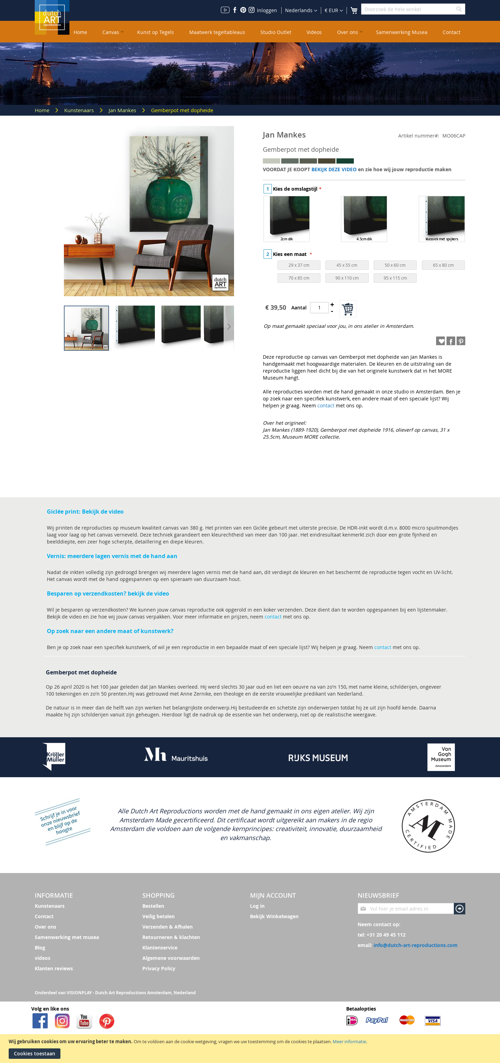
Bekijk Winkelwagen (274, 916)
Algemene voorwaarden (171, 958)
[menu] (267, 31)
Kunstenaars (79, 110)
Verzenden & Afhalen (167, 926)
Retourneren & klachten (171, 937)
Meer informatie (349, 1041)
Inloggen (267, 10)
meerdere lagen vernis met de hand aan (121, 556)
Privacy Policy (158, 968)
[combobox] (413, 9)
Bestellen (153, 906)
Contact (44, 916)
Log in (257, 906)
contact (325, 405)
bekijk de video (148, 593)
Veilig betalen (158, 916)
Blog (40, 947)
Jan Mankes (123, 110)
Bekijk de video (103, 511)
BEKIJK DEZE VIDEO (334, 169)
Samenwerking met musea (67, 937)
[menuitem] (80, 31)
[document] (251, 1048)
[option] (287, 219)
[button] (334, 11)
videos (42, 958)
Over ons (45, 926)
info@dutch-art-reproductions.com (416, 945)
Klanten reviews (54, 968)
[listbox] (364, 220)
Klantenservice (159, 947)
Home (43, 110)
